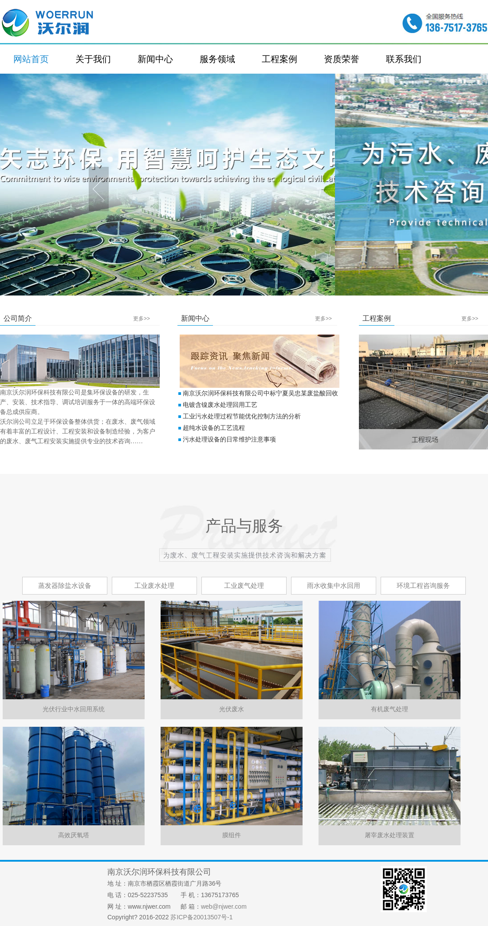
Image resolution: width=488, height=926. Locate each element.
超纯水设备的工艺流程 (214, 428)
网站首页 (31, 59)
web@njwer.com (224, 906)
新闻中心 (155, 59)
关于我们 (93, 59)
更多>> (141, 318)
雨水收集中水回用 (333, 585)
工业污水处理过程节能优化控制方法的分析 (242, 416)
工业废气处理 (244, 585)
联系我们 (403, 59)
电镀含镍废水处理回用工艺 (220, 405)
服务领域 (217, 59)
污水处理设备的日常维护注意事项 (229, 439)
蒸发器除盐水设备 (64, 585)
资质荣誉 (341, 59)
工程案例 (279, 59)
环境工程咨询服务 (423, 585)
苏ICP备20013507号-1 (201, 917)
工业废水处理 (154, 585)
